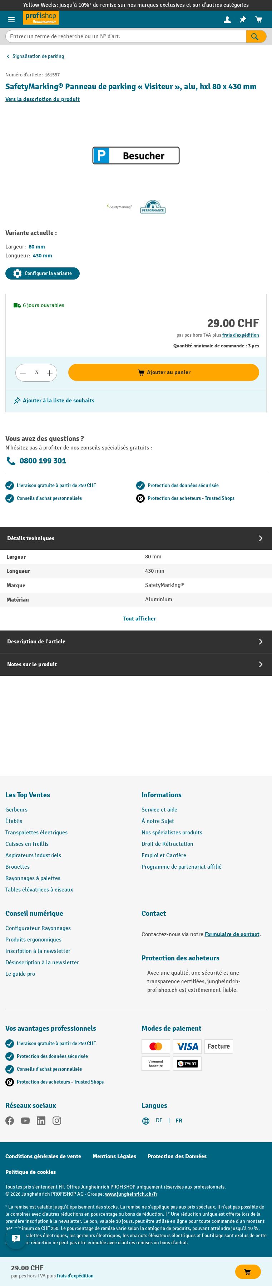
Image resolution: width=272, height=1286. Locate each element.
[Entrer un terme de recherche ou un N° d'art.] (125, 36)
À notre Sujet (158, 821)
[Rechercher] (256, 36)
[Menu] (11, 19)
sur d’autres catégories (221, 5)
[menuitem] (227, 19)
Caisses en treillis (27, 844)
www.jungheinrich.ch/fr (131, 1194)
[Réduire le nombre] (22, 373)
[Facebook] (9, 1122)
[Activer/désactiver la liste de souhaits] (53, 400)
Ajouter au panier (164, 372)
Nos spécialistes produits (172, 832)
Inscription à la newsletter (37, 951)
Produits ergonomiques (33, 939)
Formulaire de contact (232, 934)
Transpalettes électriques (36, 832)
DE (159, 1120)
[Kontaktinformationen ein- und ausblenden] (16, 1238)
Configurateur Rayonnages (38, 928)
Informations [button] (162, 794)
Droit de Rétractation (167, 844)
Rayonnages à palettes (32, 878)
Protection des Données (177, 1156)
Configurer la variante (42, 273)
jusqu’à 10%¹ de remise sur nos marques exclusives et (125, 5)
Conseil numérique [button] (34, 913)
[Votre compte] (227, 19)
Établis (13, 821)
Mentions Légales (114, 1156)
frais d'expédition (240, 335)
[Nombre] (36, 373)
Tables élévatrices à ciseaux (39, 889)
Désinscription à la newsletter (42, 962)
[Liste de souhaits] (243, 19)
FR (178, 1120)
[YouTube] (25, 1122)
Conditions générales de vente (43, 1156)
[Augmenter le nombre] (50, 373)
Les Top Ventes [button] (27, 794)
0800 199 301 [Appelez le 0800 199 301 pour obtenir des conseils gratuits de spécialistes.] (35, 461)
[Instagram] (57, 1122)
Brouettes (17, 867)
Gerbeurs (16, 810)
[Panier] (259, 19)
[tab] (136, 578)
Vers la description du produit (42, 99)
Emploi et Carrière (164, 855)
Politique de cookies (30, 1172)
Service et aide (159, 810)
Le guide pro (20, 974)
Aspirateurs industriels (33, 855)
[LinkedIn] (41, 1122)
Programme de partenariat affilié (182, 867)
